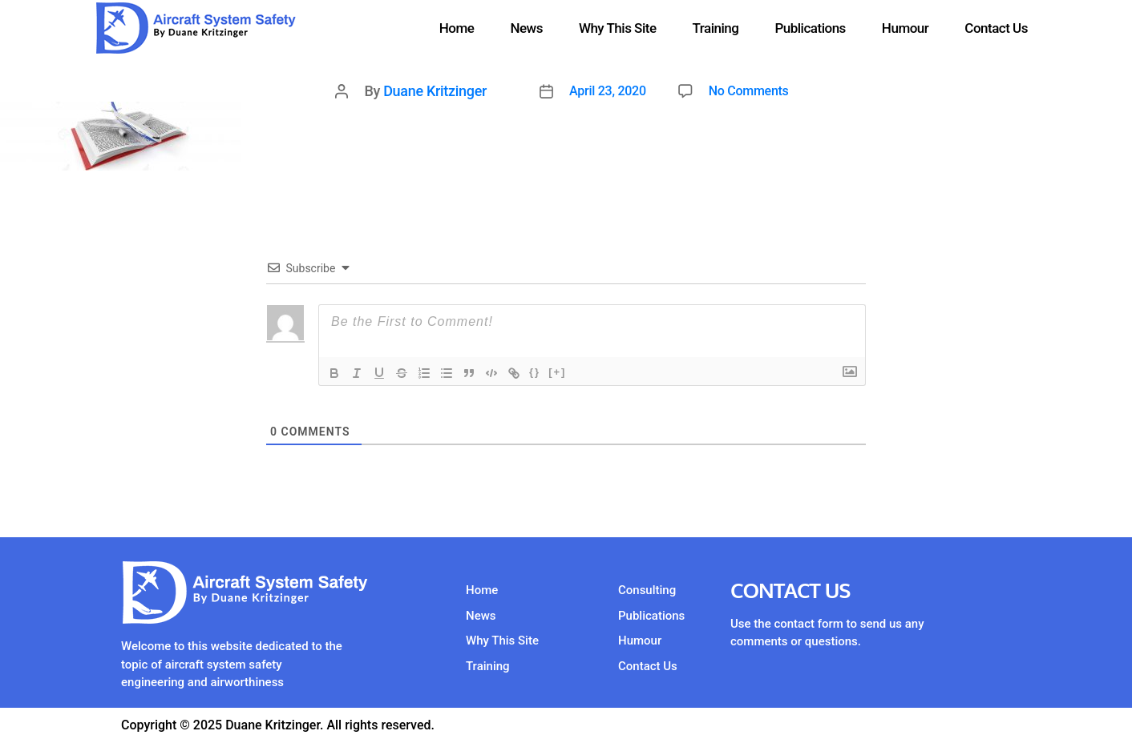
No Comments (749, 90)
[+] (557, 372)
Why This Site (618, 28)
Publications (809, 28)
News (526, 28)
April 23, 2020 (607, 90)
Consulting (647, 590)
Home (457, 28)
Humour (905, 28)
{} (534, 372)
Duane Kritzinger (435, 90)
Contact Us (996, 28)
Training (716, 28)
